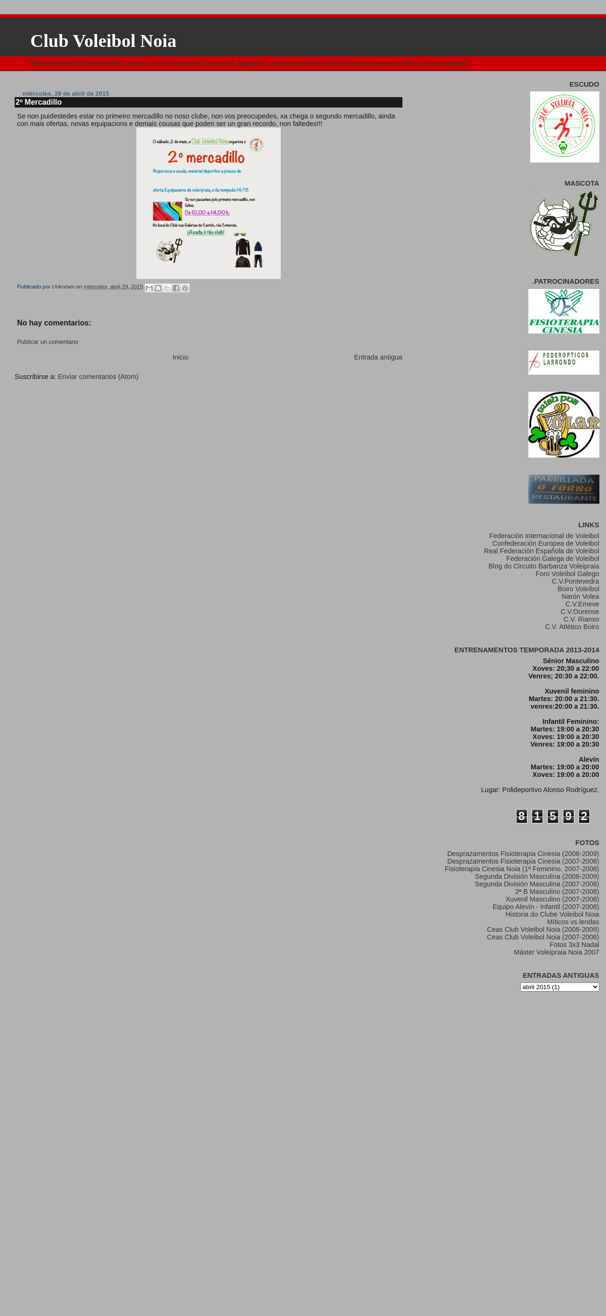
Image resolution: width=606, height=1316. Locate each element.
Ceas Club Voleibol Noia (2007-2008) (543, 937)
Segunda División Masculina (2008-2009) (537, 876)
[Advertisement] (117, 402)
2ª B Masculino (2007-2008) (557, 891)
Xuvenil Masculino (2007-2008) (552, 899)
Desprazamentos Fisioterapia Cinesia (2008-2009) (523, 853)
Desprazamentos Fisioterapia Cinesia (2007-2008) (523, 861)
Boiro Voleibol (578, 589)
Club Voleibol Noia (103, 41)
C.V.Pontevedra (575, 581)
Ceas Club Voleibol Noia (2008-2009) (543, 929)
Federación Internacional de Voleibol (544, 536)
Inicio (180, 357)
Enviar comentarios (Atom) (98, 376)
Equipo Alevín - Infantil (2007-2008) (546, 906)
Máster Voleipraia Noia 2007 (556, 952)
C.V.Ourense (580, 611)
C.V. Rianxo (581, 619)
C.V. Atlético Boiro (572, 627)
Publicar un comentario (47, 342)
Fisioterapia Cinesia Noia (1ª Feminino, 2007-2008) (522, 869)
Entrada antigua (378, 357)
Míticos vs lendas (573, 922)
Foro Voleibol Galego (567, 573)
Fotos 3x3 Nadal (574, 944)
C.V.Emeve (582, 604)
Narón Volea (580, 596)
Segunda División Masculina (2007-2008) (537, 884)
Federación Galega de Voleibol (552, 558)
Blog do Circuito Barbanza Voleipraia (544, 566)
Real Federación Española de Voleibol (541, 551)
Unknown (64, 286)
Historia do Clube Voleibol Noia (552, 914)
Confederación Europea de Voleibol (545, 543)
